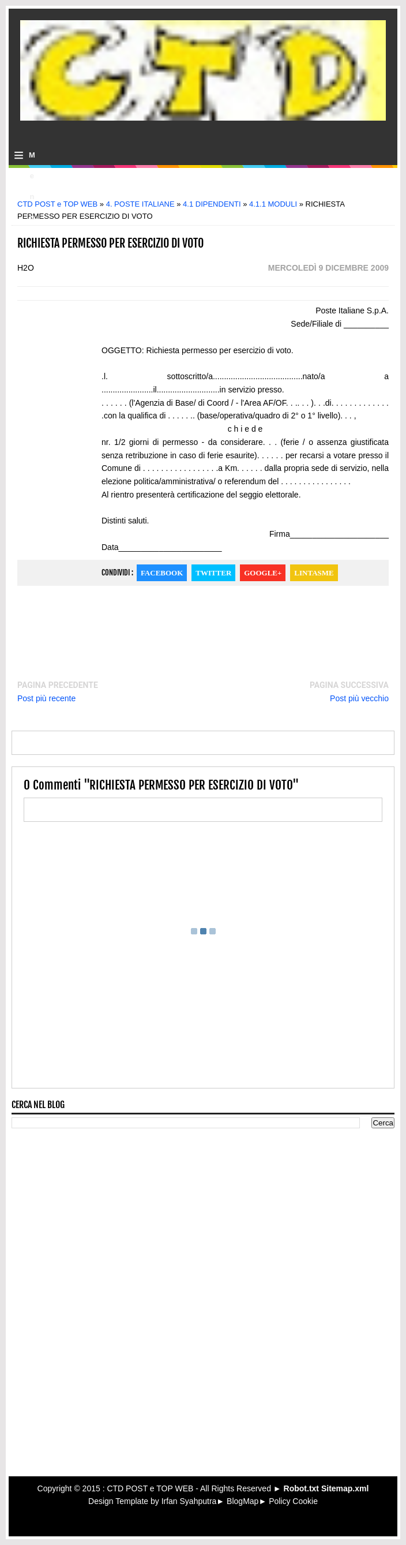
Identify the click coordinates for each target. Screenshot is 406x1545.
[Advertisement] (203, 187)
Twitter (213, 572)
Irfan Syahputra (189, 1501)
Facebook (162, 572)
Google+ (262, 572)
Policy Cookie (293, 1501)
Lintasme (313, 572)
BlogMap (242, 1501)
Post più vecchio (359, 698)
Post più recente (46, 698)
